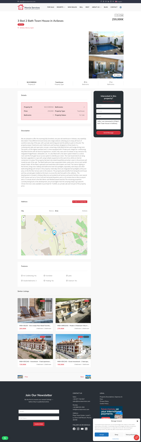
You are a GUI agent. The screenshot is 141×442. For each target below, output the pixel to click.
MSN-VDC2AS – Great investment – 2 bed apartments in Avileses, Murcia (81, 359)
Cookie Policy (115, 438)
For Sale (50, 7)
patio (70, 275)
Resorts (60, 7)
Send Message (108, 133)
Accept (102, 434)
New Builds (72, 7)
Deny (116, 434)
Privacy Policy (104, 399)
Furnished (49, 275)
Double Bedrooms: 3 (30, 279)
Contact (114, 7)
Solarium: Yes (72, 279)
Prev (26, 375)
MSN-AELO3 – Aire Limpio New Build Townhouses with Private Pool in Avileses (45, 323)
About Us (95, 7)
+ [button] (23, 217)
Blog (106, 7)
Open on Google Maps (79, 201)
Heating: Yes (50, 279)
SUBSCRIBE (39, 422)
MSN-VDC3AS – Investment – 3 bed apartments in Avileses (38, 359)
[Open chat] (136, 437)
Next (82, 375)
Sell (81, 7)
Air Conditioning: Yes (29, 275)
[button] (137, 421)
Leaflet (71, 254)
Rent (87, 7)
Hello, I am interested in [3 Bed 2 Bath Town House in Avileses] (108, 124)
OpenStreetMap (77, 254)
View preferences (131, 434)
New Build (48, 298)
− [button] (23, 220)
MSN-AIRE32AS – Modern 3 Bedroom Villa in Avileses (75, 323)
